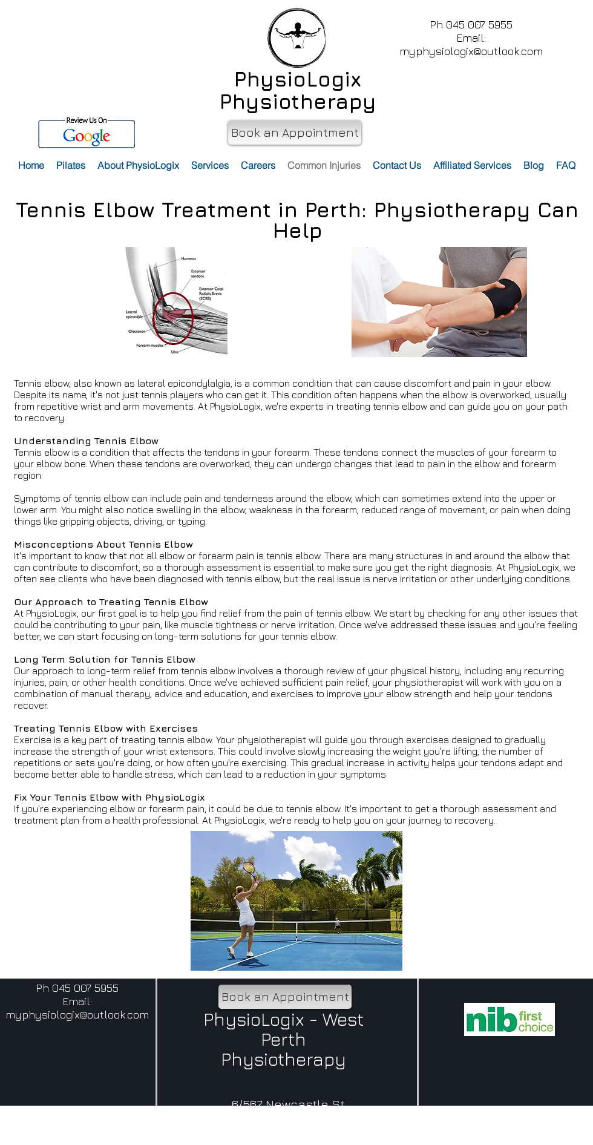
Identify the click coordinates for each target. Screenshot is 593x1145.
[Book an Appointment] (294, 132)
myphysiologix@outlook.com (471, 51)
